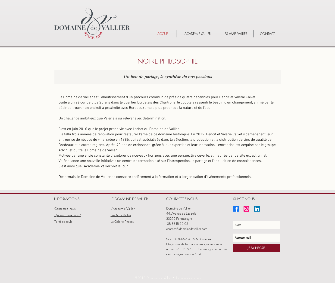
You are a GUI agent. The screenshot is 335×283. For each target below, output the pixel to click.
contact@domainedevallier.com (187, 228)
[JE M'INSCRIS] (256, 248)
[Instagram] (246, 209)
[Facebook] (236, 209)
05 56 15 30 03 (177, 223)
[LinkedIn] (257, 209)
